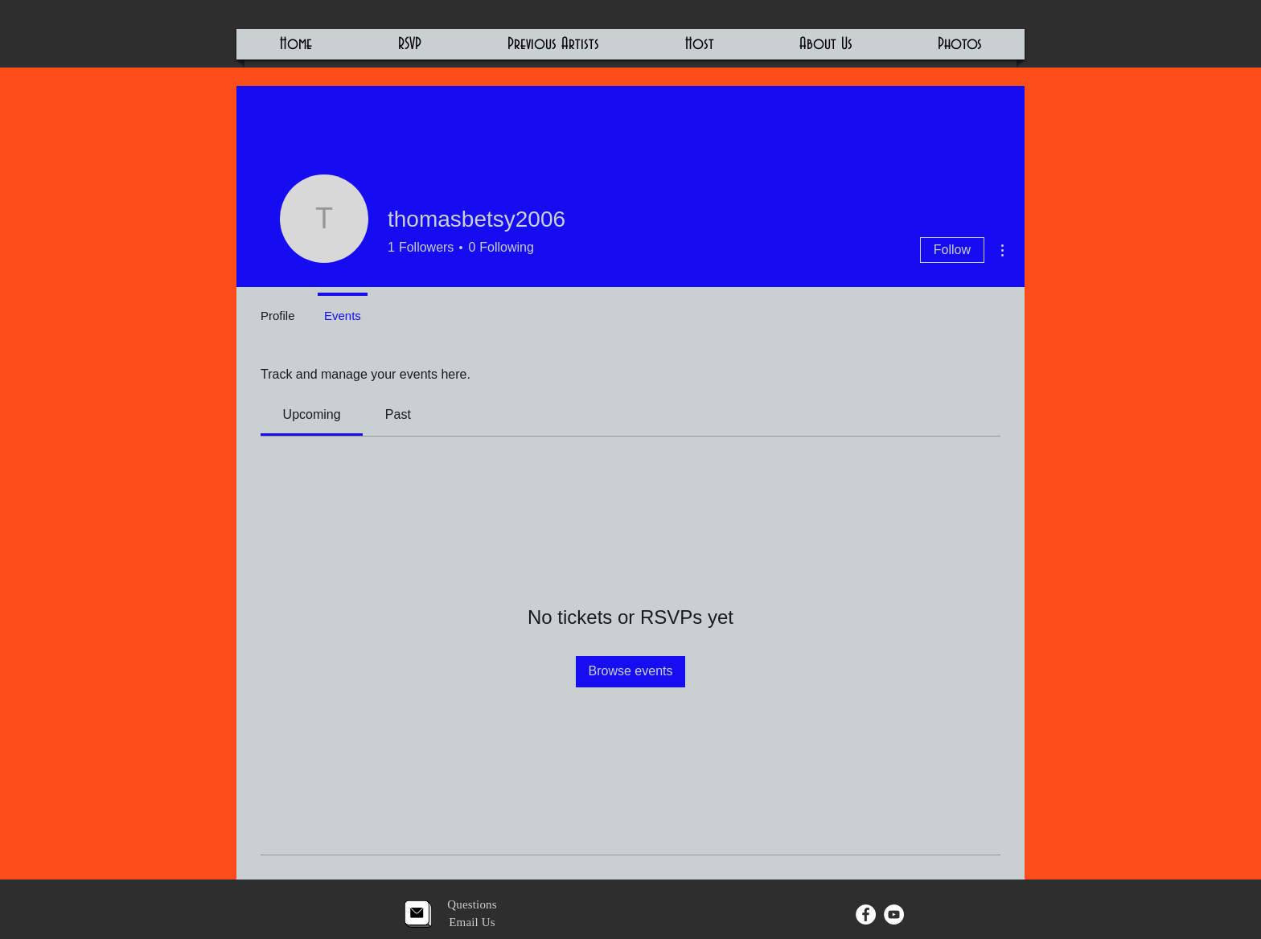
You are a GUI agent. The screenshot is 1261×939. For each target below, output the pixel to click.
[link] (312, 414)
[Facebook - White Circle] (866, 914)
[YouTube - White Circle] (894, 914)
